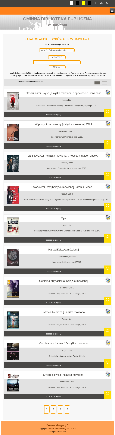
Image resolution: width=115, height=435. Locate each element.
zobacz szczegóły (53, 115)
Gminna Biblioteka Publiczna (57, 18)
